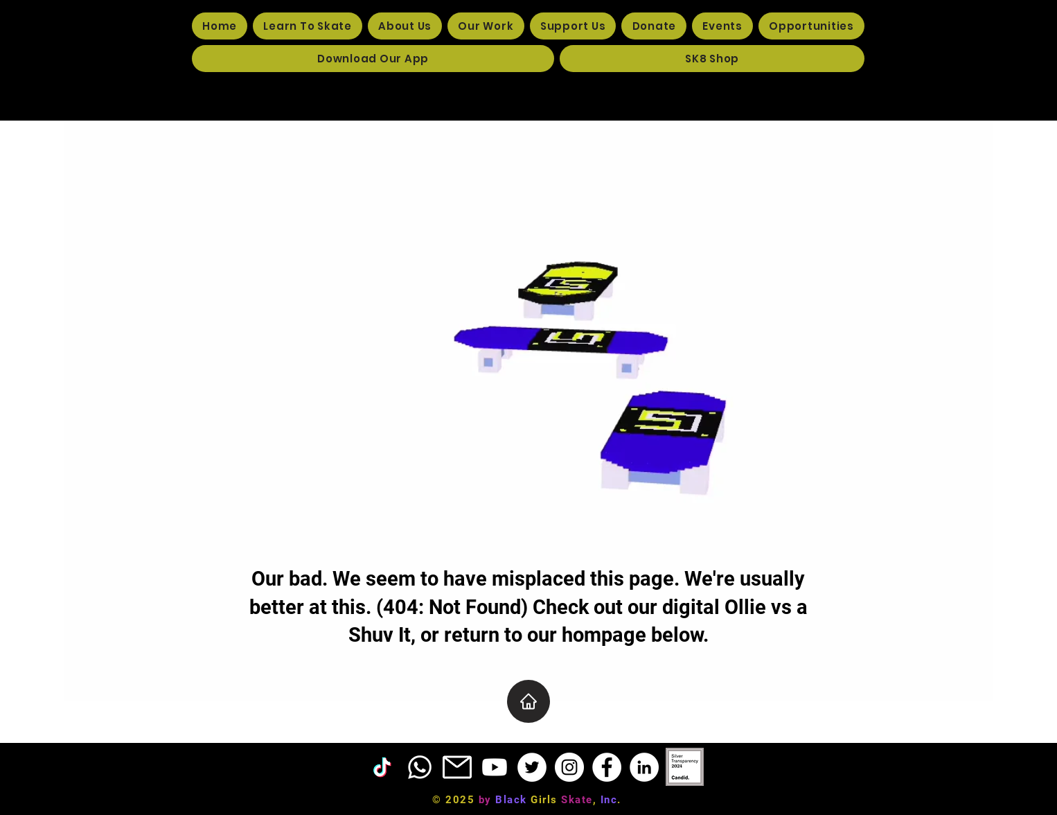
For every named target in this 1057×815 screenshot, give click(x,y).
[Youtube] (494, 767)
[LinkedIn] (644, 767)
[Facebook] (606, 767)
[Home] (528, 701)
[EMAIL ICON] (457, 767)
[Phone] (419, 767)
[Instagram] (569, 767)
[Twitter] (532, 767)
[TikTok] (382, 767)
